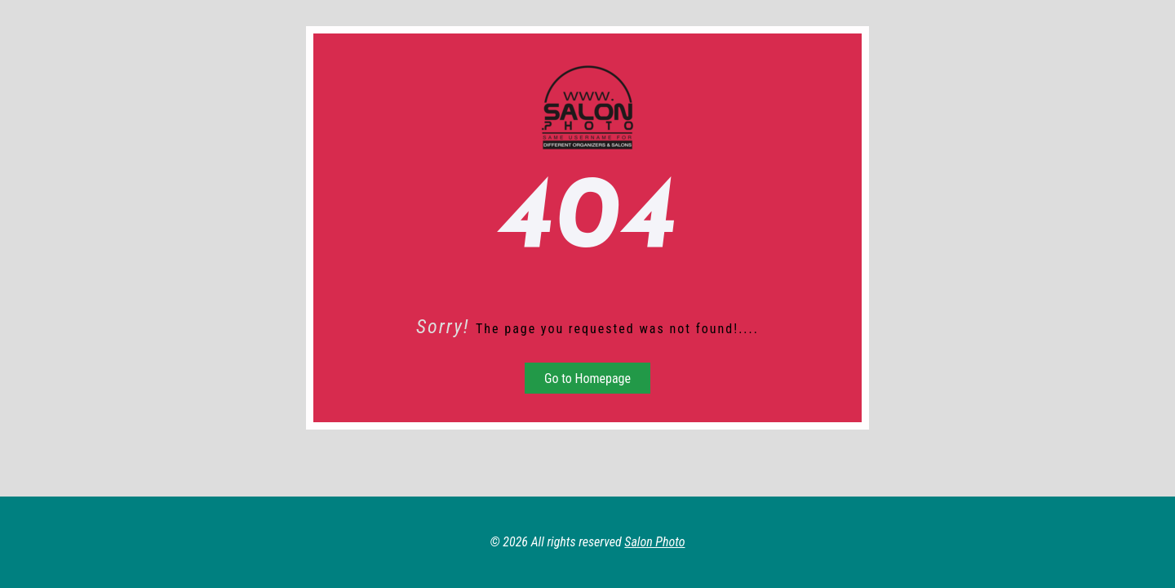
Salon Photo (654, 542)
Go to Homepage (587, 378)
